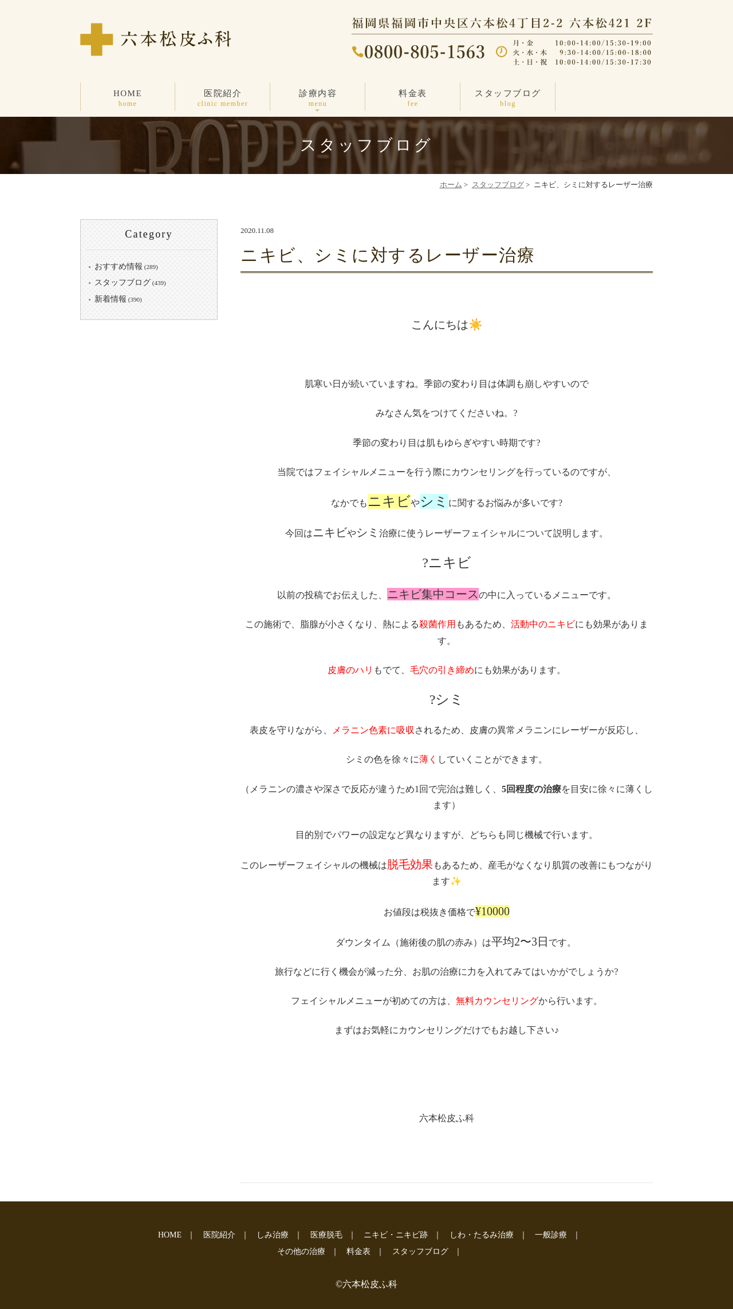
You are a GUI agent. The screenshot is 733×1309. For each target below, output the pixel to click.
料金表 (413, 99)
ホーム (451, 184)
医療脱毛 (326, 1235)
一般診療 (551, 1235)
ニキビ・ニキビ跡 (396, 1235)
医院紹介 (223, 99)
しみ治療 (273, 1235)
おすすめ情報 (118, 266)
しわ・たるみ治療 (482, 1235)
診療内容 (318, 99)
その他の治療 (301, 1251)
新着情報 (110, 299)
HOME (127, 99)
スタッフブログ (508, 99)
